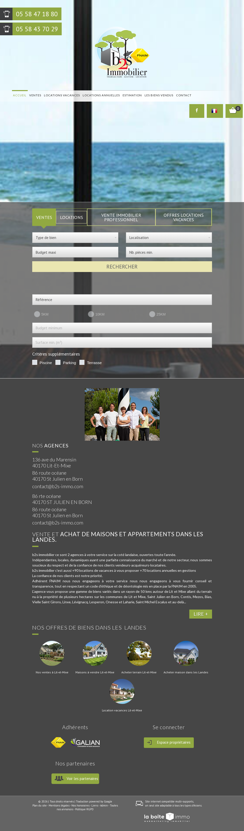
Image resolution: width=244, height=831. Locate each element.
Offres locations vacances (184, 217)
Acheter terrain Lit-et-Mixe (139, 672)
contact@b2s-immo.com (57, 486)
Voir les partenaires (82, 778)
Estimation (131, 95)
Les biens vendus (157, 95)
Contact (182, 95)
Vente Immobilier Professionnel (121, 217)
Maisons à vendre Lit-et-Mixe (94, 672)
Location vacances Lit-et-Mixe (122, 710)
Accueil (19, 95)
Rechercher (122, 266)
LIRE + (201, 614)
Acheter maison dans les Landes (186, 672)
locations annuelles (100, 95)
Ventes (35, 95)
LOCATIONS (71, 217)
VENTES (44, 217)
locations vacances (61, 95)
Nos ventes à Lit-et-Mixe (52, 672)
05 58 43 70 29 (37, 29)
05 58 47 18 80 (37, 14)
